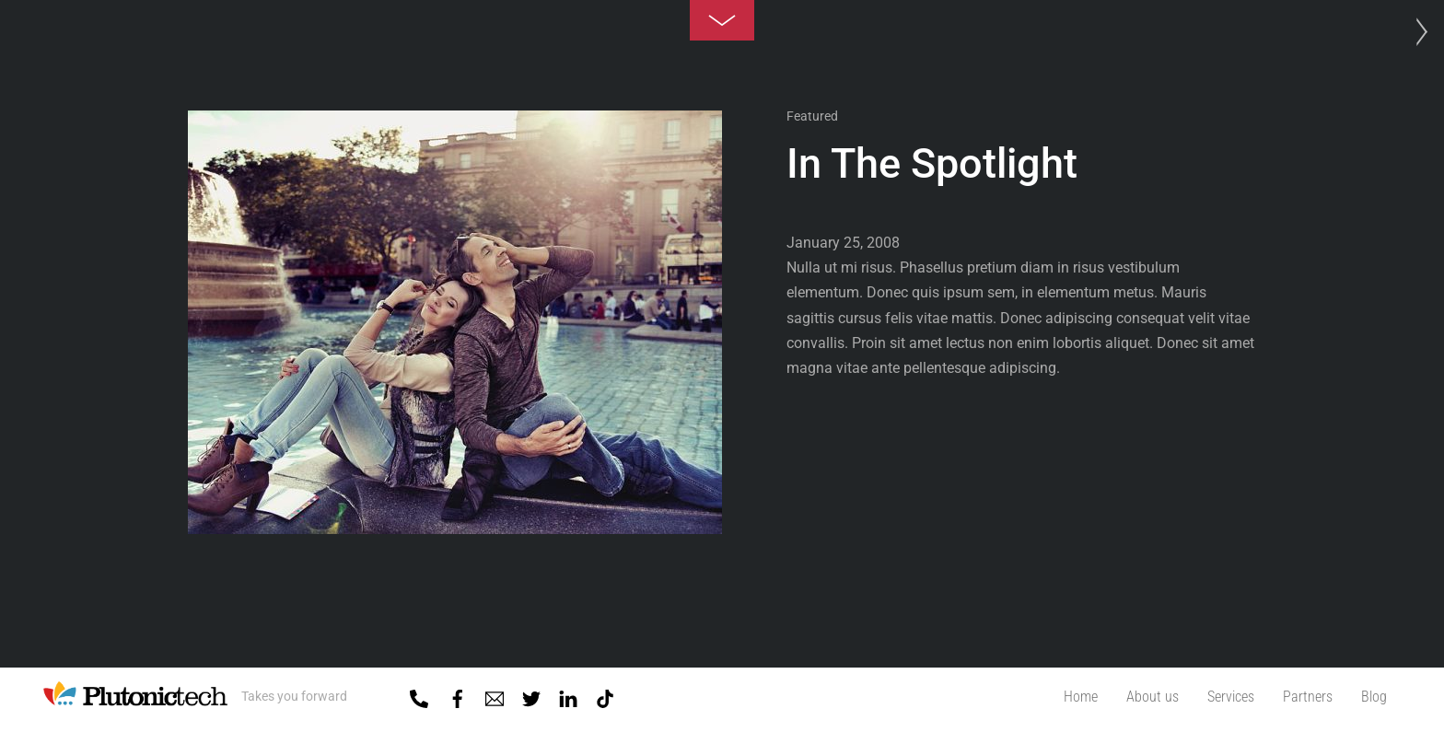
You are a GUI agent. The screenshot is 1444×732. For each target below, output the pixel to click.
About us (1152, 696)
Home (1081, 696)
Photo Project (1416, 32)
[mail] (494, 695)
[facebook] (458, 695)
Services (1230, 696)
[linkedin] (568, 695)
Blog (1374, 696)
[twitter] (531, 695)
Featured (812, 116)
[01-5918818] (419, 695)
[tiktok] (605, 695)
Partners (1308, 696)
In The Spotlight (931, 163)
